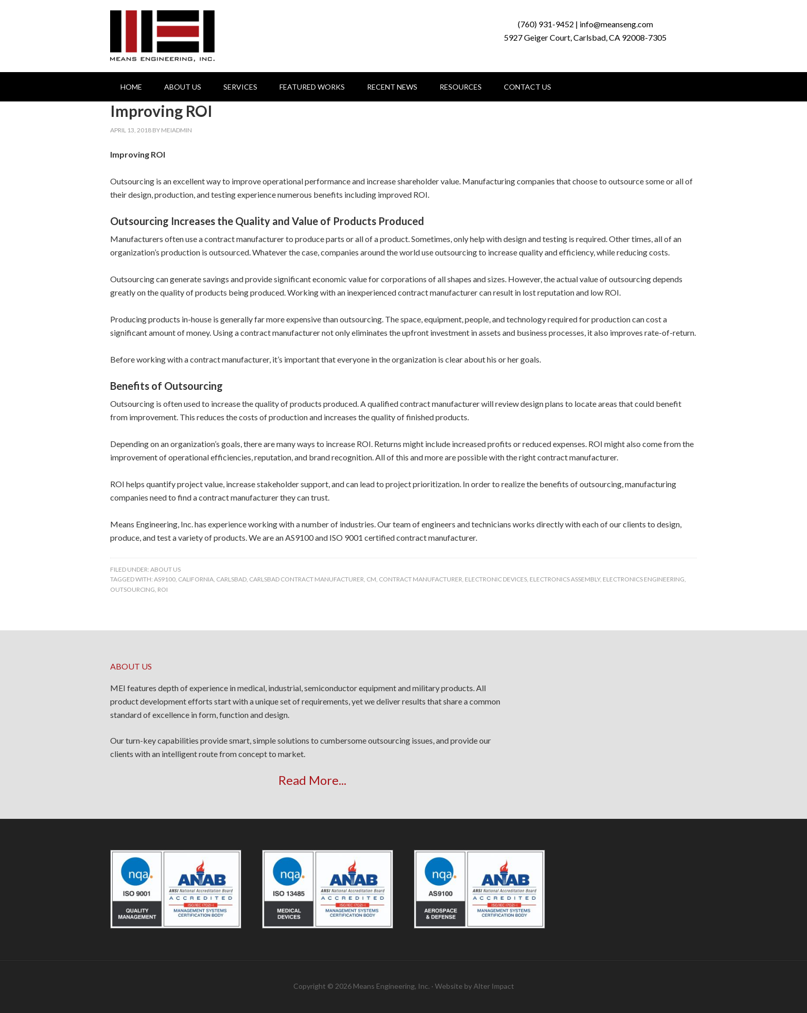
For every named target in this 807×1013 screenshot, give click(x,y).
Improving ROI (161, 110)
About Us (165, 569)
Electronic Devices (496, 579)
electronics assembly (565, 579)
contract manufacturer (420, 579)
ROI (162, 589)
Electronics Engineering (644, 579)
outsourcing (132, 589)
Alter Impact (493, 986)
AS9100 (165, 579)
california (196, 579)
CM (371, 579)
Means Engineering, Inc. (162, 36)
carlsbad (231, 579)
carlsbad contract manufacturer (306, 579)
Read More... (312, 779)
